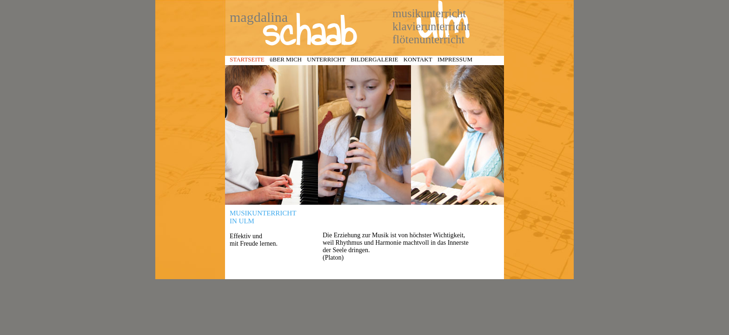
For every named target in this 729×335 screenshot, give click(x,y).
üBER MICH (286, 59)
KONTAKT (418, 59)
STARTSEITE (247, 59)
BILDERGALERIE (374, 59)
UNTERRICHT (326, 59)
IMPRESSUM (454, 59)
